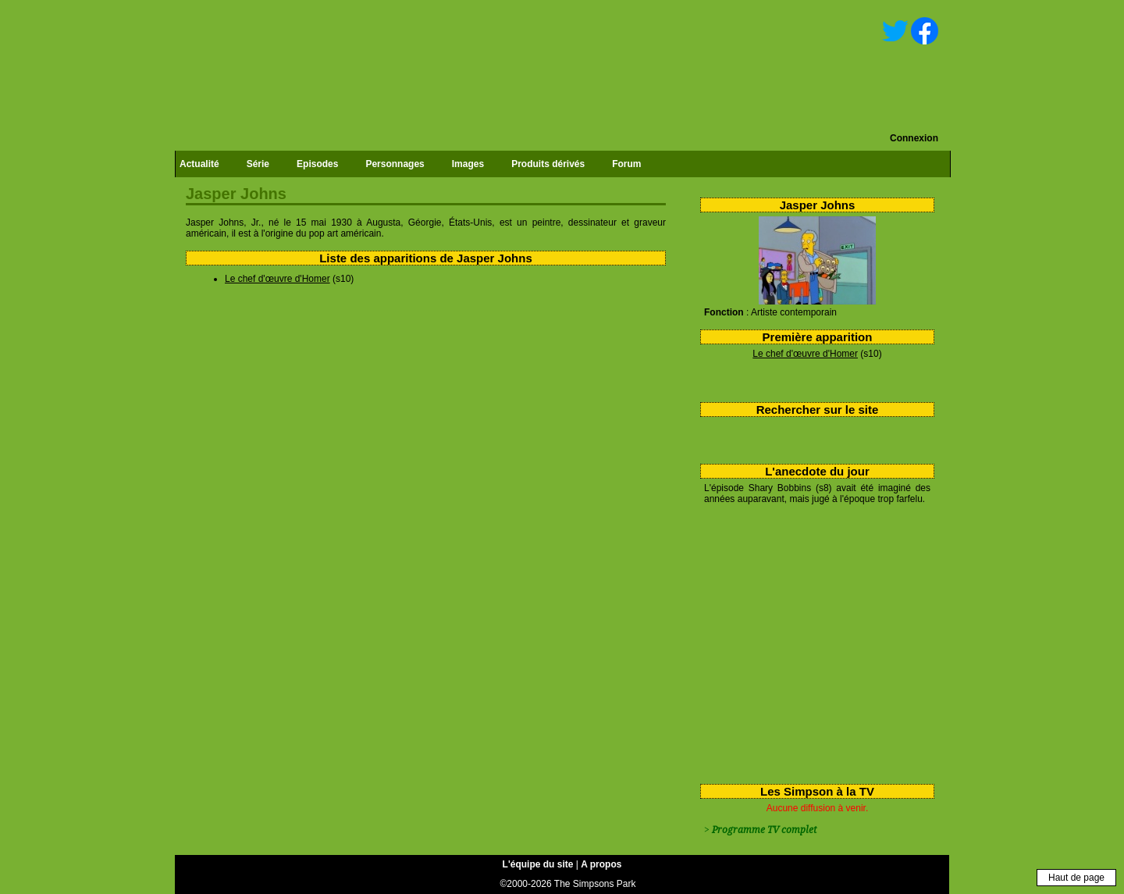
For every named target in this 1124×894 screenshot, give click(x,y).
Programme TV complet (764, 830)
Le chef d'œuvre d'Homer (805, 353)
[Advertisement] (811, 641)
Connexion (914, 138)
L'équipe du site (538, 864)
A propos (601, 864)
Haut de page (1076, 877)
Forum (626, 163)
